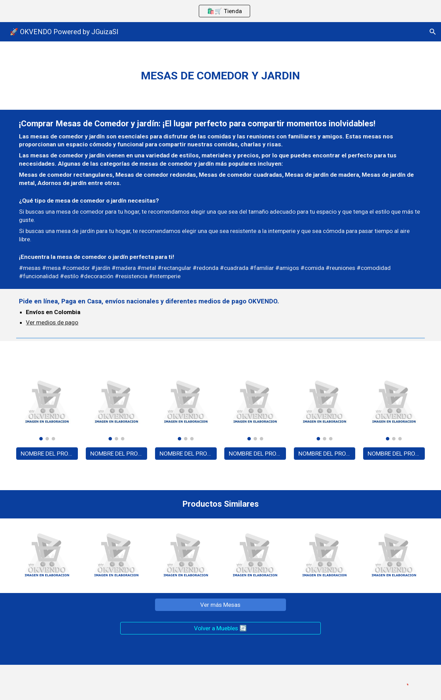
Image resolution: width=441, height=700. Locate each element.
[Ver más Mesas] (220, 604)
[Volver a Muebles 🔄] (220, 628)
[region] (220, 11)
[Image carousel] (47, 405)
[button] (432, 31)
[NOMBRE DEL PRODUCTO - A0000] (47, 453)
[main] (220, 75)
